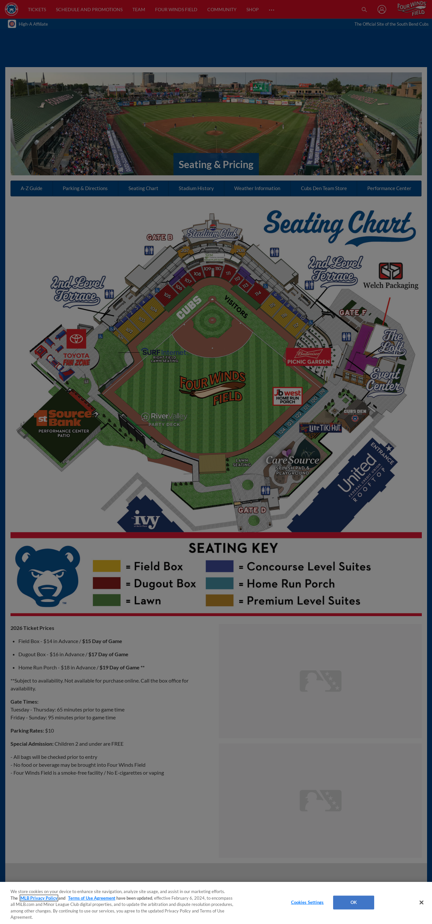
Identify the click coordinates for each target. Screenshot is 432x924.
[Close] (421, 902)
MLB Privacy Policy (38, 898)
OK (354, 902)
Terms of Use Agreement (91, 898)
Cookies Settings (307, 902)
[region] (216, 903)
